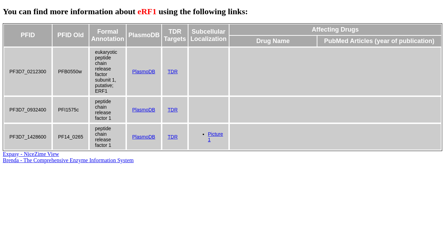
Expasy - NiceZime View (31, 154)
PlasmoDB (143, 71)
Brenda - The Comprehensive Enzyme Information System (68, 160)
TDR (173, 71)
